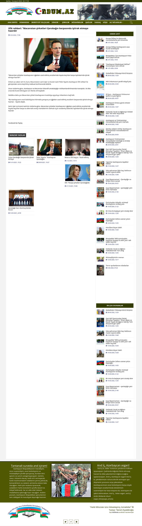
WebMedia (115, 512)
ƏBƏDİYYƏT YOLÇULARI (40, 22)
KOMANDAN (24, 22)
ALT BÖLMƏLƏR (116, 22)
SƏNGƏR (56, 22)
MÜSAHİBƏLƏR (77, 22)
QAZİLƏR (88, 22)
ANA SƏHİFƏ (12, 22)
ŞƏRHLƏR (65, 22)
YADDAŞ (98, 22)
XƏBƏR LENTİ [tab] (115, 34)
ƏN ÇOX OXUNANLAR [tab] (115, 305)
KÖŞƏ (105, 22)
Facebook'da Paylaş (15, 123)
